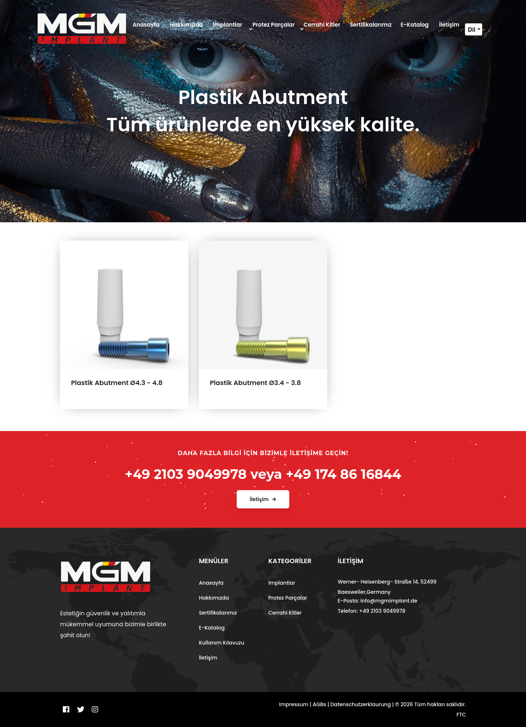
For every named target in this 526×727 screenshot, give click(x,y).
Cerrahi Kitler (285, 612)
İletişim (208, 657)
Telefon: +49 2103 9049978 (371, 611)
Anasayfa (211, 582)
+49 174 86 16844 (343, 474)
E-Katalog (212, 627)
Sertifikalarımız (218, 612)
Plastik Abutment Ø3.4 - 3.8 (255, 382)
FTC (461, 714)
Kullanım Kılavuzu (221, 642)
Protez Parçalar (287, 597)
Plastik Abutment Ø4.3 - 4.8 (117, 382)
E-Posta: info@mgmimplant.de (377, 600)
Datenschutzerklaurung (361, 704)
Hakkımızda (214, 597)
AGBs (319, 704)
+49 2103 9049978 (186, 474)
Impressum (293, 704)
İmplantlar (281, 582)
